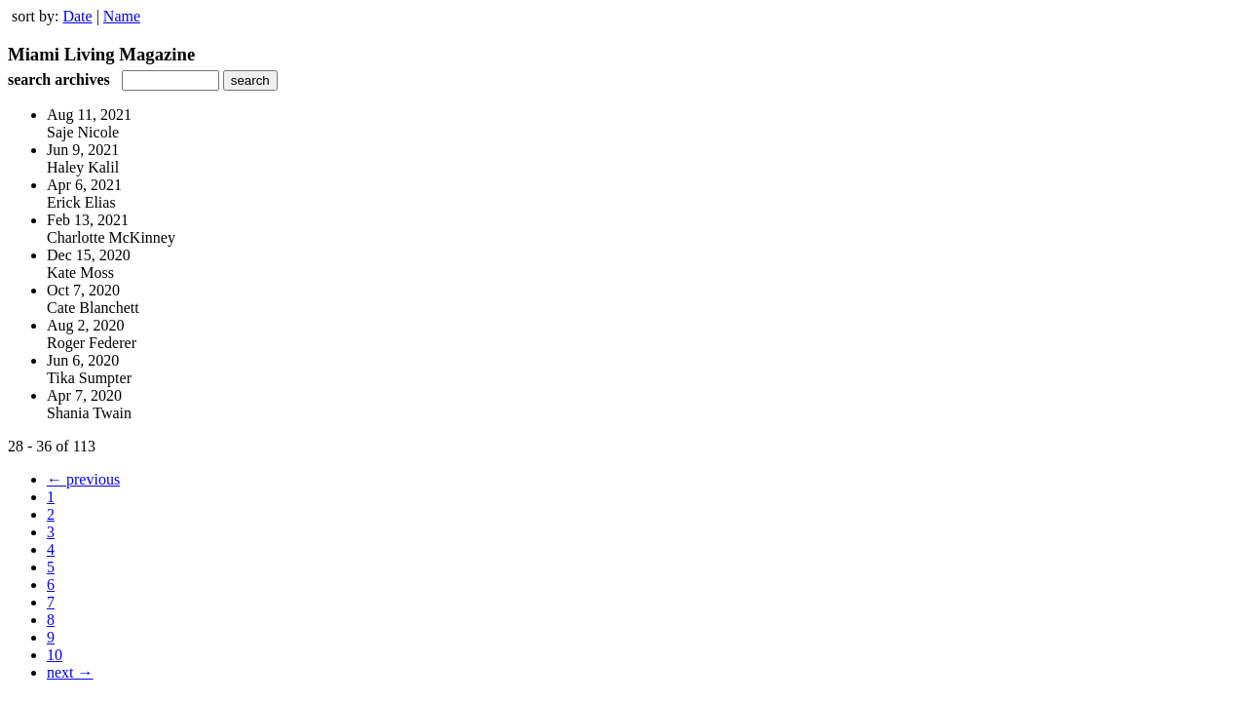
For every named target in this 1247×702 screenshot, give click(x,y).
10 (54, 654)
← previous (83, 479)
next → (70, 672)
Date (77, 16)
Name (121, 16)
